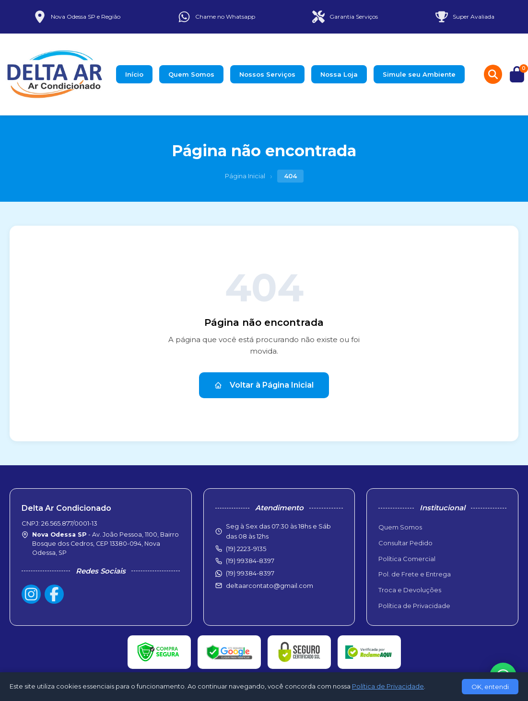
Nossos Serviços (267, 74)
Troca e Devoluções (409, 590)
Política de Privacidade (414, 605)
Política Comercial (406, 559)
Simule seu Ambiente (419, 74)
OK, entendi (490, 686)
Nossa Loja (339, 74)
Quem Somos (191, 74)
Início (134, 74)
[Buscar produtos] (493, 74)
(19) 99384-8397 (250, 573)
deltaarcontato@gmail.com (269, 585)
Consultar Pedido (405, 543)
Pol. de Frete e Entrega (414, 574)
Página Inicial (245, 176)
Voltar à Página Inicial (264, 385)
